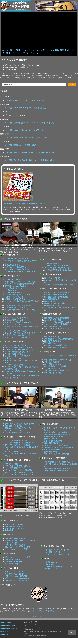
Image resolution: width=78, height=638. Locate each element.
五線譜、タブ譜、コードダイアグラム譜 (20, 541)
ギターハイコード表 (12, 564)
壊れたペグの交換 (11, 464)
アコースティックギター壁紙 (16, 549)
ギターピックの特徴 (51, 362)
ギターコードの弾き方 (13, 280)
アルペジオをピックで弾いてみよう (57, 268)
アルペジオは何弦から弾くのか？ (56, 266)
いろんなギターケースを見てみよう (57, 445)
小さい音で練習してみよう (54, 327)
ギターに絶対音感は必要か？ (55, 295)
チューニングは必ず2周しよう (16, 331)
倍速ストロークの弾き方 (14, 358)
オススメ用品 (52, 50)
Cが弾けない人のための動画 (15, 286)
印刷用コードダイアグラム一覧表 (17, 547)
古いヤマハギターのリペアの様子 (17, 445)
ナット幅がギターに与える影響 (55, 432)
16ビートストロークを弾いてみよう (18, 348)
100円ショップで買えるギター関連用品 (58, 448)
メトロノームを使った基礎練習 (56, 324)
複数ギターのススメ (51, 439)
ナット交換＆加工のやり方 (15, 468)
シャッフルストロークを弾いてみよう (19, 350)
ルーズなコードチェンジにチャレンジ (58, 285)
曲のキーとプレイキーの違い (55, 303)
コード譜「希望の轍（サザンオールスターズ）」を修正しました (29, 123)
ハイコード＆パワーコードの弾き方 (18, 306)
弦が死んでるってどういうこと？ (17, 433)
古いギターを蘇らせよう (14, 452)
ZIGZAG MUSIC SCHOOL (15, 525)
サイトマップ (50, 565)
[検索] (34, 85)
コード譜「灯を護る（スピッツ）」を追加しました (24, 101)
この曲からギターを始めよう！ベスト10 (20, 272)
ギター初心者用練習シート (15, 539)
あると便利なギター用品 (53, 450)
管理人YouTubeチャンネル (7, 625)
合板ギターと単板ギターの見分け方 (57, 435)
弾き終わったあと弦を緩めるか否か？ (19, 428)
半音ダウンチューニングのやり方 (17, 335)
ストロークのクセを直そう (15, 354)
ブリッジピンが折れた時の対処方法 (18, 470)
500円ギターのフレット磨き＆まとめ (58, 471)
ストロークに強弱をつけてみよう (17, 352)
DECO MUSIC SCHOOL (14, 527)
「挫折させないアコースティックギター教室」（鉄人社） (25, 204)
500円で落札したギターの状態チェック (58, 462)
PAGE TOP (72, 632)
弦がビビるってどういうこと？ (17, 431)
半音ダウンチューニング (14, 574)
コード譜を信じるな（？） (54, 364)
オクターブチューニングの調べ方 (17, 337)
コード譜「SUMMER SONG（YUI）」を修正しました (25, 108)
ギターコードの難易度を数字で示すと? (19, 284)
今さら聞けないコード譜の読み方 (56, 293)
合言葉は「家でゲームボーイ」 (16, 320)
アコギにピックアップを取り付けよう (19, 475)
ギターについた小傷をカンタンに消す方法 (21, 473)
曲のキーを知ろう (51, 301)
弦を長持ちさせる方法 (13, 426)
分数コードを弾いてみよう (15, 297)
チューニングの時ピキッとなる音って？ (20, 333)
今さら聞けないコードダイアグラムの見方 (21, 282)
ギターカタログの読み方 (53, 441)
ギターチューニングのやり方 (16, 581)
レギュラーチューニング (14, 572)
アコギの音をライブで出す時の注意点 (58, 339)
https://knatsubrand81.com (31, 625)
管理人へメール (4, 634)
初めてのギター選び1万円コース (17, 267)
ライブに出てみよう (51, 337)
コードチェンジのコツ (52, 278)
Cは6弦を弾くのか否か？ (14, 293)
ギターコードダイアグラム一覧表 (17, 557)
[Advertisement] (39, 31)
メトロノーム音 (11, 543)
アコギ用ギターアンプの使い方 (56, 348)
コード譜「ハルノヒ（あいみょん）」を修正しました (25, 130)
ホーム (5, 50)
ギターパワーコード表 (13, 562)
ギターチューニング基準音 (15, 545)
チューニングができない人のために (18, 322)
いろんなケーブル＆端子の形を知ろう (58, 345)
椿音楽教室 (9, 530)
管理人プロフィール (52, 562)
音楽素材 (64, 50)
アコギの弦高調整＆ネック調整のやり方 (20, 443)
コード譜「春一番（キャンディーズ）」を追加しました (26, 138)
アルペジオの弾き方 (51, 264)
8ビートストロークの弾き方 (15, 345)
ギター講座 (15, 50)
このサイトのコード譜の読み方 (57, 554)
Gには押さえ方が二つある (15, 288)
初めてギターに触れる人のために (17, 270)
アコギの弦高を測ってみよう (16, 441)
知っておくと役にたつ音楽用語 (56, 297)
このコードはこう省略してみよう (17, 295)
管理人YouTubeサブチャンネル (8, 628)
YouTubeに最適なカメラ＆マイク (57, 371)
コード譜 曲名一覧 (52, 552)
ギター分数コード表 (12, 560)
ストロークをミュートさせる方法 (17, 356)
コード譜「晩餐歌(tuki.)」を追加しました (20, 145)
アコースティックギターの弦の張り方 (19, 424)
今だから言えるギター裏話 (54, 437)
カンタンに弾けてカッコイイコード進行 (20, 310)
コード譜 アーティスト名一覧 (57, 550)
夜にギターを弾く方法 (52, 320)
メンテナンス (28, 50)
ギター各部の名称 (50, 452)
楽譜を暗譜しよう (51, 343)
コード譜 (40, 50)
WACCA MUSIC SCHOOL (15, 529)
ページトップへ (39, 617)
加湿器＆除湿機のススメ (53, 443)
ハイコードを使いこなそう (15, 308)
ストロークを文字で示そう (15, 365)
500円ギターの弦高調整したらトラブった (59, 469)
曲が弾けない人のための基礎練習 (56, 318)
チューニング (18, 53)
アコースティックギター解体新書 (56, 454)
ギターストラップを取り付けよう (17, 466)
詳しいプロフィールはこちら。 (44, 611)
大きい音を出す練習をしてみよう (56, 329)
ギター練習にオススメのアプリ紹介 (57, 360)
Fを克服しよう (10, 291)
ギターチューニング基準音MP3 (17, 578)
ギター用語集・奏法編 (52, 373)
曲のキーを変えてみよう (53, 306)
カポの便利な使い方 (51, 299)
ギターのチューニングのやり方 (16, 259)
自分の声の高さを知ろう (53, 341)
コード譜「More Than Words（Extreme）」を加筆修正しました (29, 160)
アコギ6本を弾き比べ (52, 369)
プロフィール (32, 53)
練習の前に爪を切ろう (13, 265)
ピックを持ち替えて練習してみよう (57, 322)
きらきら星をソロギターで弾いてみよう (59, 270)
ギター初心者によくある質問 (55, 366)
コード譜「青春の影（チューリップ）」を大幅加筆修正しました (29, 153)
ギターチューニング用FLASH (16, 576)
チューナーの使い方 (12, 324)
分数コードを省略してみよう (16, 299)
